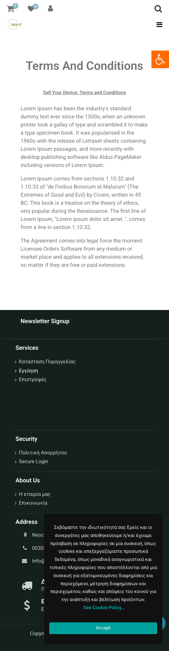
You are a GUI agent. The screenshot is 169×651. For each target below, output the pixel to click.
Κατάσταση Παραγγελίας (47, 362)
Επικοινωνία (33, 503)
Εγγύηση (28, 371)
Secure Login (33, 461)
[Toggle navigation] (157, 24)
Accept (103, 628)
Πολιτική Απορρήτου (43, 453)
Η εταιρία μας (35, 494)
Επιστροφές (33, 379)
